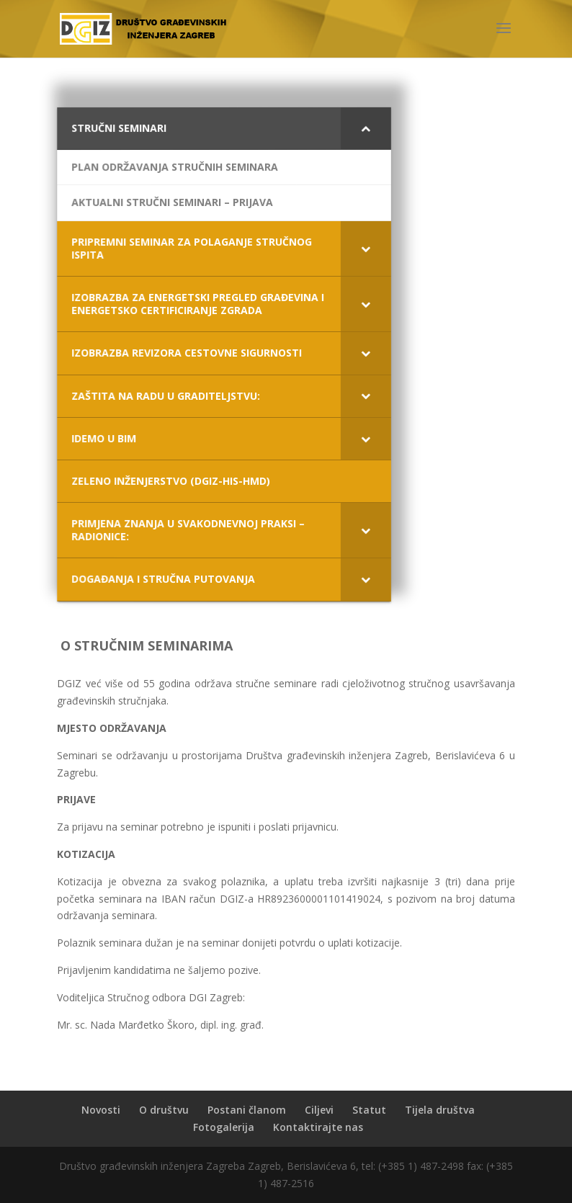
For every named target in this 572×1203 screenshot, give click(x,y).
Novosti (100, 1110)
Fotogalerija (223, 1127)
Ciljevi (319, 1110)
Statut (369, 1110)
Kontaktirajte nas (318, 1127)
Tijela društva (440, 1110)
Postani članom (246, 1110)
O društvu (164, 1110)
